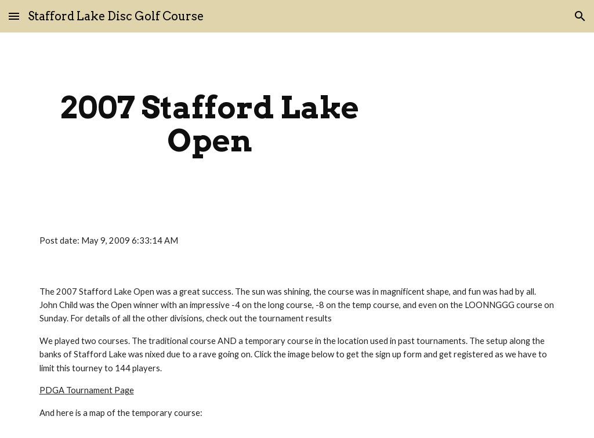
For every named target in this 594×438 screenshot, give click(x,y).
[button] (14, 16)
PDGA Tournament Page (86, 390)
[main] (210, 124)
